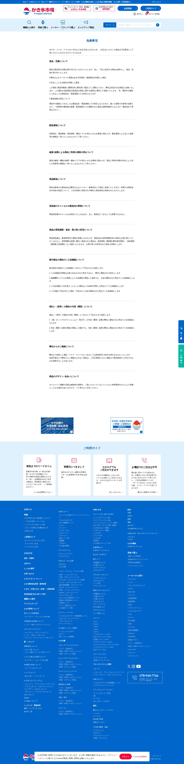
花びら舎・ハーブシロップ (35, 676)
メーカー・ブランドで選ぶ (63, 25)
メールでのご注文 (31, 547)
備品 (94, 705)
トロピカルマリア (66, 520)
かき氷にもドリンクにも (33, 680)
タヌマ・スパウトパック (68, 587)
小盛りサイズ (99, 565)
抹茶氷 (96, 541)
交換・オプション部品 (67, 654)
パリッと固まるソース (67, 605)
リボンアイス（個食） (102, 530)
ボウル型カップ (99, 607)
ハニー (130, 582)
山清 (130, 605)
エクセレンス (133, 656)
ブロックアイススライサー (68, 645)
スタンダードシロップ (32, 629)
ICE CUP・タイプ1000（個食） (105, 525)
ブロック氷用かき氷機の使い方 (36, 528)
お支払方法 (28, 553)
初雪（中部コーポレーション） (71, 651)
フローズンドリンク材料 (102, 664)
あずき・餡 (28, 711)
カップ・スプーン (99, 554)
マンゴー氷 (98, 535)
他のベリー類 (64, 538)
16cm (96, 632)
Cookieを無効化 (140, 756)
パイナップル (64, 530)
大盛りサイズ (99, 599)
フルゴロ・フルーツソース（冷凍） (72, 580)
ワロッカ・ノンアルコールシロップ (38, 692)
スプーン (96, 618)
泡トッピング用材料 (66, 637)
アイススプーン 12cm (102, 634)
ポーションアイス (66, 554)
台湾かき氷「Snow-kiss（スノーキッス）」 (144, 533)
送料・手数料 (29, 558)
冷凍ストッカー (99, 722)
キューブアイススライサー (68, 658)
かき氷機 (62, 641)
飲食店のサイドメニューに (138, 559)
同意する (125, 756)
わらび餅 (62, 567)
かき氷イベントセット (101, 550)
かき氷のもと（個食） (102, 528)
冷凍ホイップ (64, 603)
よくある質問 (29, 568)
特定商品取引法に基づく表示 (35, 594)
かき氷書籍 (132, 543)
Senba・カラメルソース (68, 592)
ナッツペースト (65, 623)
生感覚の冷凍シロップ (32, 665)
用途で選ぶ (43, 25)
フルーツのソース (66, 595)
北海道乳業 (132, 598)
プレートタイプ (99, 604)
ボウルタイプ (99, 570)
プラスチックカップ (100, 575)
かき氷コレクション (135, 546)
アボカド (62, 543)
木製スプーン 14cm (101, 639)
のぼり (130, 516)
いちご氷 (97, 538)
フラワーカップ (99, 610)
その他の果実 (64, 546)
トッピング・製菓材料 (32, 705)
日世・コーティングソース (69, 590)
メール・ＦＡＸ (143, 485)
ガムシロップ (29, 694)
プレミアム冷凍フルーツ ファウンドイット (74, 516)
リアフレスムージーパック (104, 685)
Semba (131, 633)
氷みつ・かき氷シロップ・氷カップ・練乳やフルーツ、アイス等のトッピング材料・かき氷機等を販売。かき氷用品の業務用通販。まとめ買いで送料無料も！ (77, 2)
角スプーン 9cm (100, 650)
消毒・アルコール (100, 738)
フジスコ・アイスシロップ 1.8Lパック (39, 638)
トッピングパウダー (66, 631)
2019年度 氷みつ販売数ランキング (37, 518)
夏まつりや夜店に (135, 556)
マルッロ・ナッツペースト (69, 618)
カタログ (99, 475)
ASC (130, 614)
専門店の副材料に (135, 562)
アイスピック (99, 730)
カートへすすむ (152, 13)
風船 (129, 522)
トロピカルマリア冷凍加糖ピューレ (107, 683)
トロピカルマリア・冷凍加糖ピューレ (73, 616)
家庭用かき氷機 (64, 684)
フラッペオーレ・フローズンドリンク (39, 686)
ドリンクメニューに (135, 566)
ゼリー (61, 634)
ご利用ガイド (30, 537)
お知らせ (28, 509)
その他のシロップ (30, 701)
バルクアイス (64, 556)
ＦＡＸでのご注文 (31, 543)
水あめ (26, 698)
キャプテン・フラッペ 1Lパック (37, 632)
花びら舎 (131, 592)
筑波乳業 (131, 601)
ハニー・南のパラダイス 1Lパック (37, 624)
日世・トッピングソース (68, 575)
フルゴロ (131, 627)
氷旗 (129, 513)
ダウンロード (113, 480)
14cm (96, 629)
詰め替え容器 (98, 719)
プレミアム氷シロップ (33, 668)
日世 (130, 624)
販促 (129, 510)
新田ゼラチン (133, 640)
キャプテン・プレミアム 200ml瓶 (37, 617)
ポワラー (97, 733)
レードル (97, 716)
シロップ (96, 669)
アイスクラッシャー (101, 735)
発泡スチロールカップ (101, 590)
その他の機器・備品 (100, 727)
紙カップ (96, 559)
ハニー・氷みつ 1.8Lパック (35, 635)
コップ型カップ (99, 613)
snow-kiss (132, 649)
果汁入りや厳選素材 (31, 613)
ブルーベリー (64, 533)
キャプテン (132, 579)
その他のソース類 (66, 608)
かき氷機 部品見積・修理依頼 (35, 584)
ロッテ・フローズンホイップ (70, 582)
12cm (96, 627)
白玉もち (62, 564)
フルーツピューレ (66, 621)
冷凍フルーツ (63, 511)
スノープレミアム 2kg (102, 520)
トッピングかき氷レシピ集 (35, 524)
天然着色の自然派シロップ (34, 621)
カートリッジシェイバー (68, 671)
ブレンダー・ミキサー (101, 701)
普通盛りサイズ (99, 562)
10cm (96, 624)
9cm (95, 621)
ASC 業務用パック (66, 523)
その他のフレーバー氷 (102, 543)
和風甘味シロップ (30, 646)
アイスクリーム (64, 550)
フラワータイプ (99, 568)
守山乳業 (131, 621)
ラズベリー (63, 535)
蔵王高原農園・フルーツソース (71, 585)
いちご (61, 525)
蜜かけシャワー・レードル (103, 710)
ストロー (97, 698)
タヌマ (130, 589)
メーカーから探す (135, 575)
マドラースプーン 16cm (103, 642)
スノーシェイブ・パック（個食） (106, 523)
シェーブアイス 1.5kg (102, 517)
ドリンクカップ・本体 (102, 693)
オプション (63, 708)
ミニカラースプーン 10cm (104, 647)
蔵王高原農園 (133, 630)
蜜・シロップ (29, 642)
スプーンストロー (99, 654)
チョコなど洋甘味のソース (69, 598)
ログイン (138, 13)
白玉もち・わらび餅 (66, 561)
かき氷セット (98, 547)
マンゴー (62, 528)
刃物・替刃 (63, 697)
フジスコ (131, 595)
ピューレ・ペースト (66, 612)
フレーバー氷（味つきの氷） (104, 514)
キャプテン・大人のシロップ (35, 689)
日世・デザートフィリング (69, 577)
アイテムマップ (30, 603)
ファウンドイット (135, 608)
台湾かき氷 (29, 531)
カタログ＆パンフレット (33, 579)
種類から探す (29, 25)
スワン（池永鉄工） (66, 649)
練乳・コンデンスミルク (33, 708)
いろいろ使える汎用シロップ (35, 657)
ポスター (131, 525)
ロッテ (130, 617)
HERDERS (131, 637)
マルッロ (131, 653)
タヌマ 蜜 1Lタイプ (32, 650)
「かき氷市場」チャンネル (35, 521)
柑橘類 (61, 541)
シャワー (97, 713)
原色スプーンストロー (102, 660)
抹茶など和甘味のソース (68, 600)
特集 (26, 514)
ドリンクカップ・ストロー (103, 690)
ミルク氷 (97, 533)
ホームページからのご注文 (35, 540)
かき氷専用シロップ (31, 609)
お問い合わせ (155, 2)
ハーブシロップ (30, 672)
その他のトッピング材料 (68, 628)
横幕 (129, 519)
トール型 (97, 583)
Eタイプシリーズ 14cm (102, 637)
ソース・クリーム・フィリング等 (71, 571)
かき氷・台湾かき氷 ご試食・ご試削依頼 (39, 589)
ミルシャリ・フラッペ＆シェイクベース (40, 684)
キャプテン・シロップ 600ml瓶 (36, 660)
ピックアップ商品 (86, 25)
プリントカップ (99, 586)
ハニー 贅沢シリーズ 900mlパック (37, 652)
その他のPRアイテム (135, 529)
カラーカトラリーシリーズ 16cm (106, 644)
